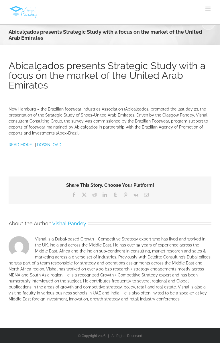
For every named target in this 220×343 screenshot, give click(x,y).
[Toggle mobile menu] (208, 9)
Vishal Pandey (69, 223)
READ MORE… (21, 145)
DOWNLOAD (49, 145)
